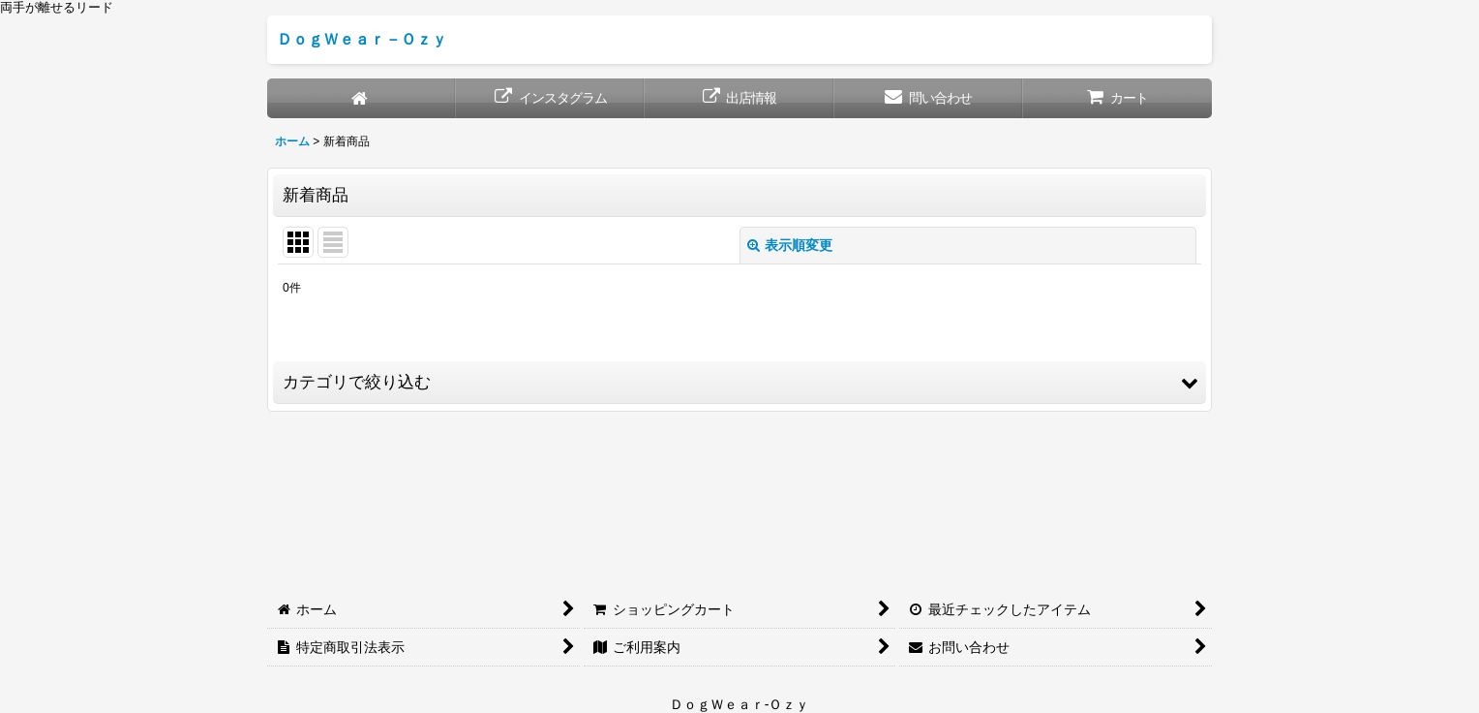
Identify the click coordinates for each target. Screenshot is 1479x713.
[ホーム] (361, 98)
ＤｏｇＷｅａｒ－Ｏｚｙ (362, 38)
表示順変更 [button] (789, 245)
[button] (739, 382)
